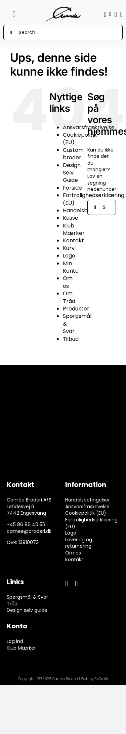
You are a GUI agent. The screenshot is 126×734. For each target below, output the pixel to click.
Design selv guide (27, 610)
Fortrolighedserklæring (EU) (91, 523)
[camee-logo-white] (63, 8)
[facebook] (66, 583)
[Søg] (10, 32)
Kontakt (73, 240)
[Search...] (63, 32)
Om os (68, 282)
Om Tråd (69, 297)
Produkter (76, 308)
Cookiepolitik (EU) (80, 138)
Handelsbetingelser (87, 499)
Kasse (70, 218)
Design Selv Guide (72, 172)
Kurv (69, 248)
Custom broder (73, 153)
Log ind (15, 641)
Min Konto (71, 267)
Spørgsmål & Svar (27, 597)
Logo (69, 256)
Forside (72, 188)
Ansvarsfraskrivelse (87, 506)
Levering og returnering (78, 543)
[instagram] (76, 583)
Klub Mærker (74, 229)
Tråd (12, 603)
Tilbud (71, 339)
